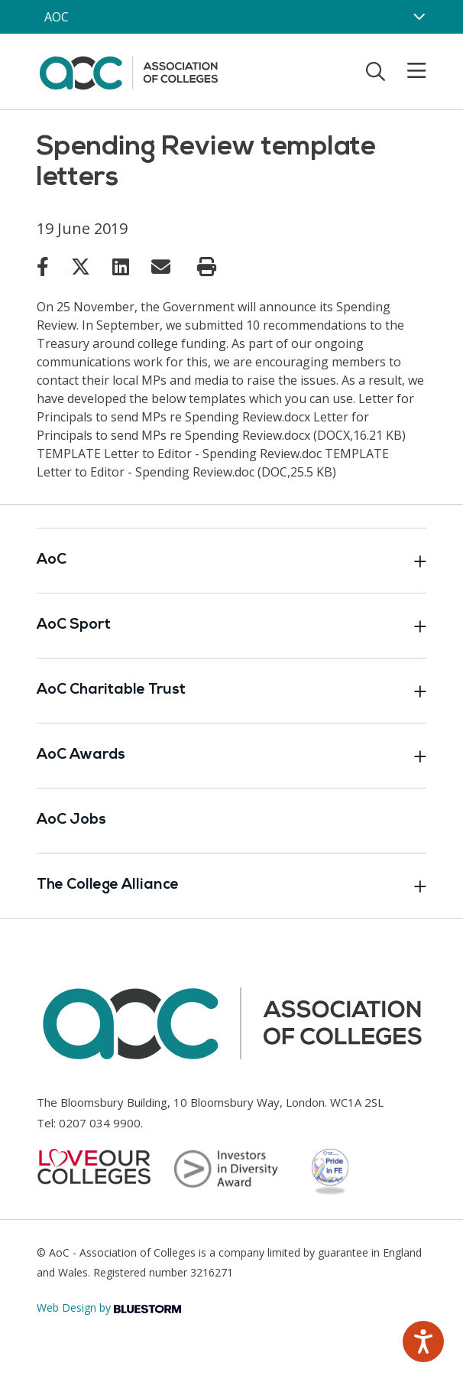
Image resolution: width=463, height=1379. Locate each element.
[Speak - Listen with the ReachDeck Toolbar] (423, 1341)
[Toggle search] (375, 71)
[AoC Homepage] (128, 70)
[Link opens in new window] (43, 266)
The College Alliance (231, 885)
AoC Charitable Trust (231, 690)
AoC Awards (231, 755)
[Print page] (207, 267)
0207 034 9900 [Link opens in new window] (100, 1122)
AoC (231, 560)
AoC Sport (231, 625)
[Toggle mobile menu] (407, 71)
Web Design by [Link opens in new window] (109, 1307)
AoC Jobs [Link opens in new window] (71, 820)
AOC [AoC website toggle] (56, 16)
